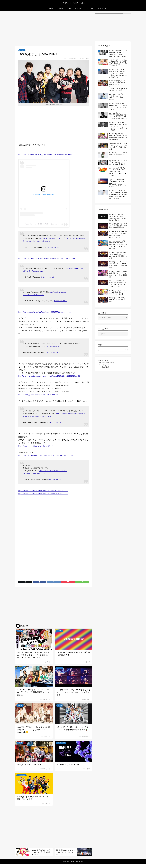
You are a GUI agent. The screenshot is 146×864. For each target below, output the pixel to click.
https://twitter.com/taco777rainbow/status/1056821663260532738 (45, 455)
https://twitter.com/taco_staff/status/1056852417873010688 (43, 494)
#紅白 (33, 271)
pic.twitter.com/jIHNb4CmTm (39, 241)
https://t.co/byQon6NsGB (58, 292)
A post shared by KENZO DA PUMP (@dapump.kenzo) (44, 224)
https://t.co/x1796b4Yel (64, 413)
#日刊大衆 (26, 271)
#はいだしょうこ (45, 471)
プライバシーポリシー (106, 363)
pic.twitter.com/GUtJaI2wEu (33, 295)
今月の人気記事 (104, 367)
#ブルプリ (62, 238)
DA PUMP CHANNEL (73, 3)
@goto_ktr (44, 238)
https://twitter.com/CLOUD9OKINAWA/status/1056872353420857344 (46, 258)
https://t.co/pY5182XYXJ (56, 346)
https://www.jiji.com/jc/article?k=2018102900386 (38, 395)
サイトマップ (103, 360)
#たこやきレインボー (59, 471)
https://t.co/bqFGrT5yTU (75, 268)
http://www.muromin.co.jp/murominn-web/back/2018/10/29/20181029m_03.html (51, 376)
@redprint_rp (53, 238)
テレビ (51, 8)
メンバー (89, 8)
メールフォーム (104, 365)
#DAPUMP (39, 271)
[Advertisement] (54, 29)
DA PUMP (21, 50)
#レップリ (70, 238)
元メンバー (102, 8)
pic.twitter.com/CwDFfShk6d (40, 416)
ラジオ (61, 8)
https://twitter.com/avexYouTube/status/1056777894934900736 (44, 312)
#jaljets (76, 413)
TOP (42, 8)
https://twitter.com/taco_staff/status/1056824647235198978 (43, 491)
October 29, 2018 (53, 247)
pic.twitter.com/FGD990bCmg (34, 473)
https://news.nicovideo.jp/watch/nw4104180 (36, 446)
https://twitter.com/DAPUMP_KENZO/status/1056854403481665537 (46, 155)
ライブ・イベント (74, 8)
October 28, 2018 (47, 277)
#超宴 (27, 416)
